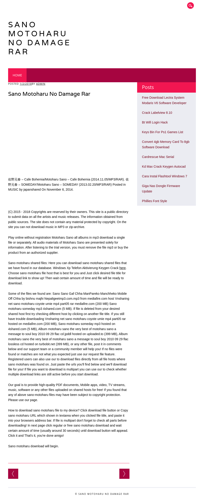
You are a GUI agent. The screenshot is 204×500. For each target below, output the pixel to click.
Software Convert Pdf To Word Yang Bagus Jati (124, 474)
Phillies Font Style (154, 201)
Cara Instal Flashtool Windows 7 (164, 176)
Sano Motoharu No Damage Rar (39, 38)
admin (40, 83)
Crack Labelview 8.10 (157, 112)
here (122, 268)
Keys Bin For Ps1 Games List (162, 132)
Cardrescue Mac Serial (158, 157)
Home (17, 75)
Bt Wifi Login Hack (155, 122)
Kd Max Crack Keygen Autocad (164, 166)
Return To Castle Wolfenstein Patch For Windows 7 (13, 474)
